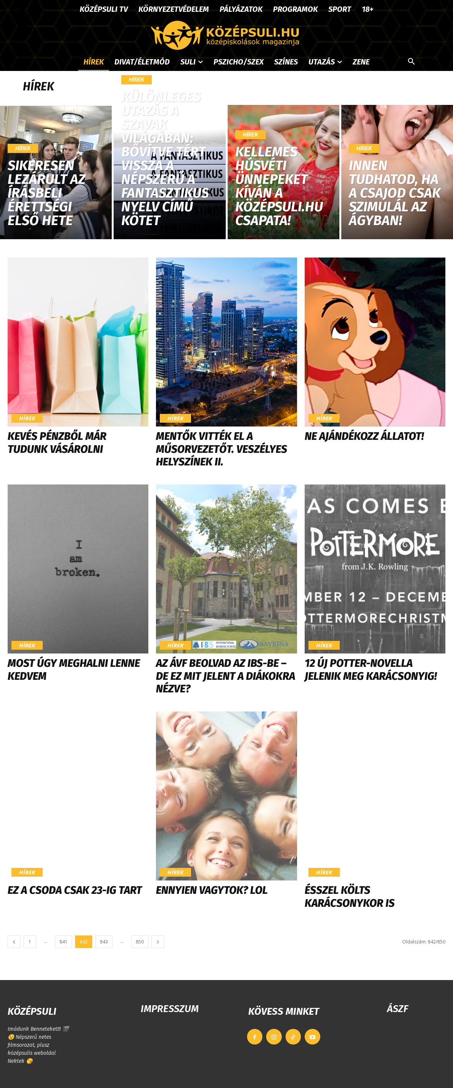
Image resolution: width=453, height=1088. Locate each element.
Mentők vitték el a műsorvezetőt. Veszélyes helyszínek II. (221, 449)
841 (63, 941)
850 (140, 941)
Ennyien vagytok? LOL (212, 890)
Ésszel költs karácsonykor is (350, 896)
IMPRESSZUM (170, 1009)
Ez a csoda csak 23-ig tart (75, 890)
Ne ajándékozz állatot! (364, 436)
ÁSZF (397, 1009)
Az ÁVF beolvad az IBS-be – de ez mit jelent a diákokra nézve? (225, 676)
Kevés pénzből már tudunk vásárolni (57, 442)
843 (104, 941)
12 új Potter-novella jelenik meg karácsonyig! (371, 669)
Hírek (23, 148)
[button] (411, 62)
